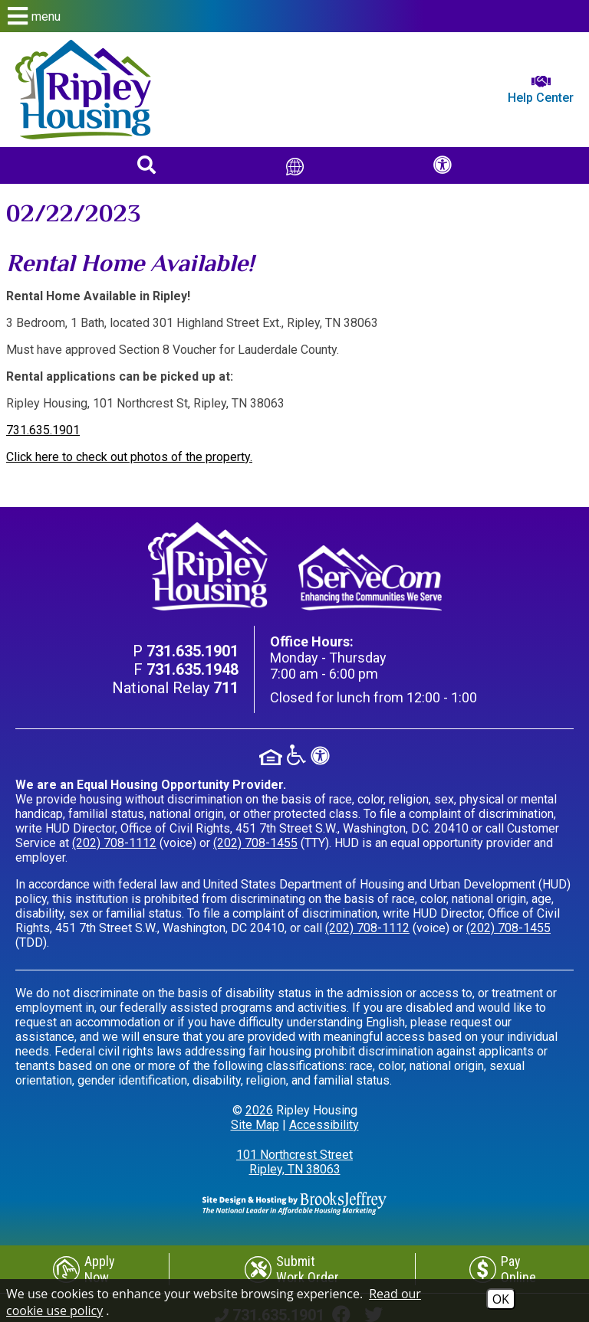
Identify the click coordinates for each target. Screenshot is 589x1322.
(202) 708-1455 (255, 843)
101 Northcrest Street (294, 1161)
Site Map (255, 1124)
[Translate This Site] (295, 165)
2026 (259, 1110)
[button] (294, 16)
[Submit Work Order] (292, 1269)
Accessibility (324, 1124)
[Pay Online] (502, 1269)
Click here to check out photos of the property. (129, 457)
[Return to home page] (83, 89)
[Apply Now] (84, 1269)
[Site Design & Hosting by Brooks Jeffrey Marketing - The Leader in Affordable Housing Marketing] (294, 1202)
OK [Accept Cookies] (500, 1299)
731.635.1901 (43, 430)
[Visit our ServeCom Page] (370, 577)
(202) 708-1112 (114, 843)
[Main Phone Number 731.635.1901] (192, 651)
